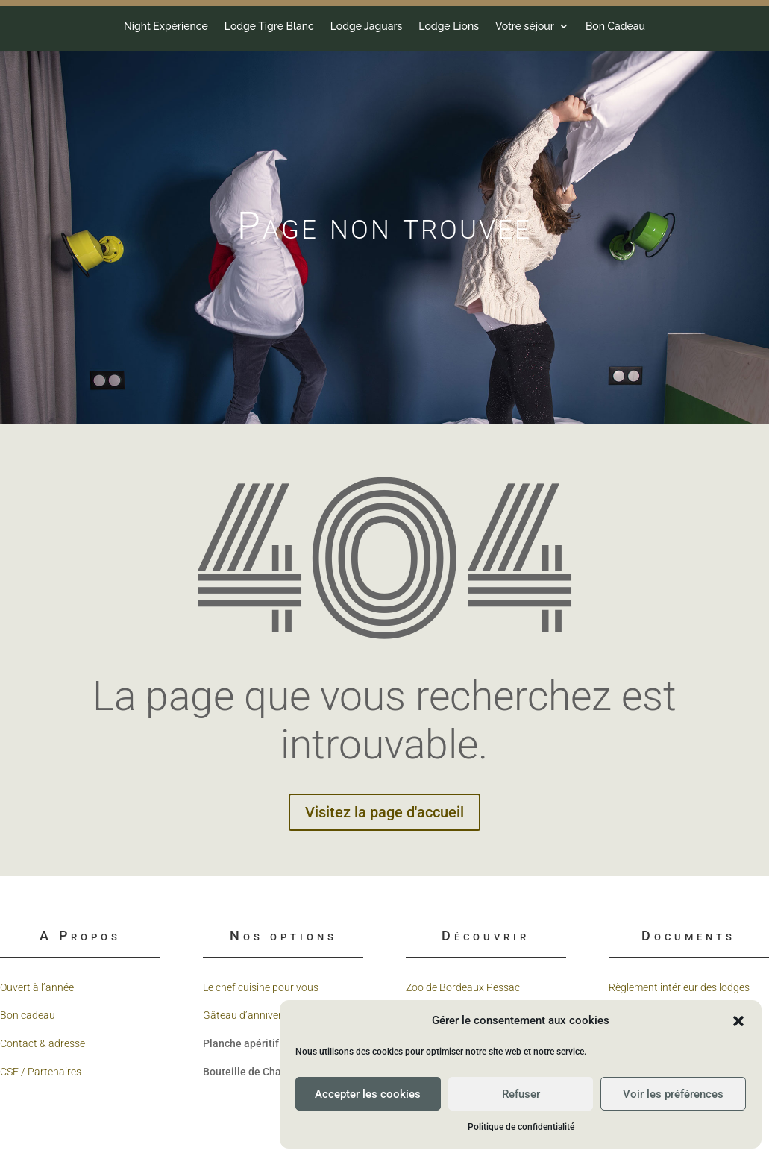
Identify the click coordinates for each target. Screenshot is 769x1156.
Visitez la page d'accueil (384, 812)
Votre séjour (168, 26)
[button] (738, 1021)
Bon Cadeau (258, 26)
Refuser (521, 1094)
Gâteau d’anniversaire (253, 1015)
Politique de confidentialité (521, 1127)
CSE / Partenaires (40, 1072)
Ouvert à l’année (37, 987)
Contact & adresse (42, 1043)
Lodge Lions (92, 26)
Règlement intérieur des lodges (679, 987)
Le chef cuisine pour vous (260, 987)
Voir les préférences (673, 1094)
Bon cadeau (27, 1015)
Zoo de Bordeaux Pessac (463, 987)
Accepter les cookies (368, 1094)
